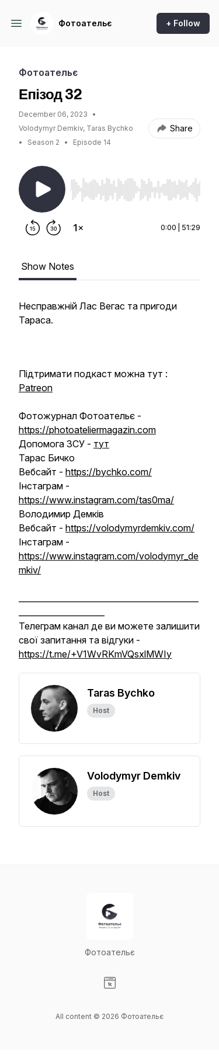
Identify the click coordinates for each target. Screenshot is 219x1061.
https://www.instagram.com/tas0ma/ (96, 500)
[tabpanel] (109, 486)
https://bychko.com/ (108, 472)
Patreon (36, 388)
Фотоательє (85, 23)
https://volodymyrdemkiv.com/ (129, 528)
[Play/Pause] (42, 189)
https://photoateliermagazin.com (87, 430)
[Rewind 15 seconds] (33, 228)
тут (101, 444)
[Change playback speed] (78, 228)
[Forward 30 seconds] (54, 228)
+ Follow (183, 23)
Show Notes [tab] (47, 266)
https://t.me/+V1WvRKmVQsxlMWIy (95, 654)
